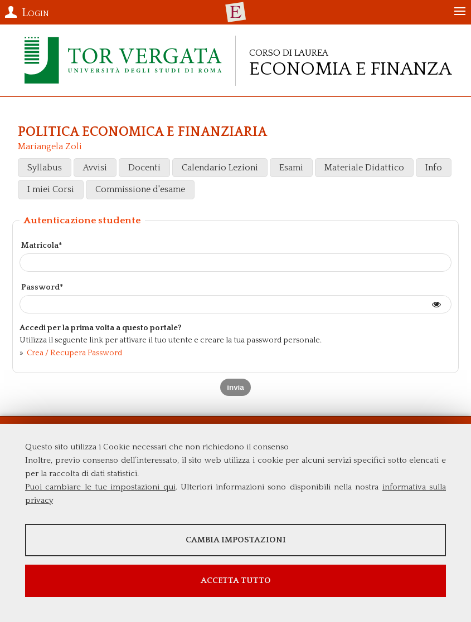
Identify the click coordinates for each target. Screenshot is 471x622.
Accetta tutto (236, 580)
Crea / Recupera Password (73, 353)
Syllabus (44, 168)
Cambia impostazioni (236, 540)
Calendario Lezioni (220, 168)
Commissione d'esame (140, 189)
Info (433, 168)
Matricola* (41, 245)
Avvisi (95, 168)
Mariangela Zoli (50, 146)
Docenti (144, 168)
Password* (42, 287)
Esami (291, 168)
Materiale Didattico (364, 168)
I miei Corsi (50, 189)
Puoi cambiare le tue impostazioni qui (100, 487)
